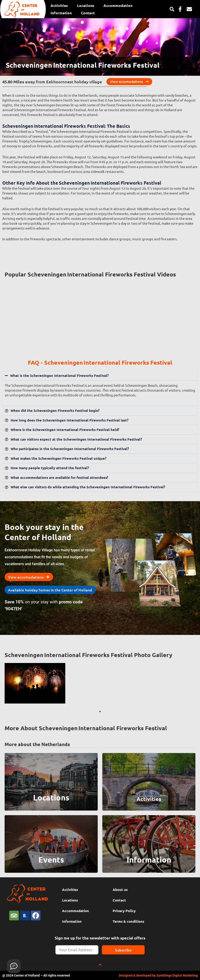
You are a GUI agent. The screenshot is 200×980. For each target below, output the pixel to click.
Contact (88, 12)
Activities (59, 5)
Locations (85, 5)
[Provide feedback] (14, 966)
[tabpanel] (35, 683)
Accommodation (117, 5)
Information (61, 12)
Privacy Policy (124, 910)
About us (120, 889)
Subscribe (123, 949)
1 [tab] (100, 711)
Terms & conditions (128, 921)
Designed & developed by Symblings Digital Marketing (158, 975)
